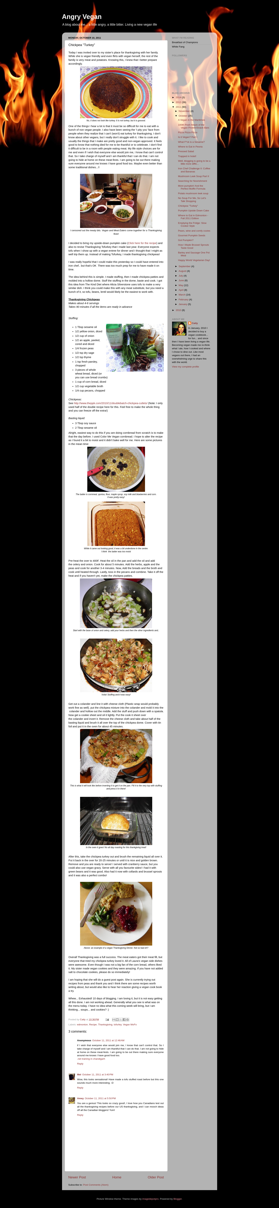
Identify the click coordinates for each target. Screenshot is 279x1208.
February (184, 299)
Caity (195, 323)
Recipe (93, 1024)
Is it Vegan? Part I (187, 137)
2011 (179, 107)
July (181, 275)
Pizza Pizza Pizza (187, 132)
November (185, 111)
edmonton (82, 1024)
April (181, 290)
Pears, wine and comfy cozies (194, 230)
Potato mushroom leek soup (193, 193)
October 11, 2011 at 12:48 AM (108, 1040)
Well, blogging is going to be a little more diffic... (194, 162)
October (183, 115)
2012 (179, 102)
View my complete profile (185, 366)
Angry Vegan (82, 16)
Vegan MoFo (130, 1024)
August (183, 271)
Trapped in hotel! (187, 156)
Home (116, 1177)
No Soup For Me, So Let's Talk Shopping (192, 199)
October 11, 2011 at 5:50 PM (100, 1098)
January (183, 304)
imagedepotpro (150, 1199)
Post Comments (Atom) (95, 1184)
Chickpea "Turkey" (188, 205)
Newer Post (77, 1177)
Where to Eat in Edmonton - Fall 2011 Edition (193, 217)
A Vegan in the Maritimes (191, 120)
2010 (179, 310)
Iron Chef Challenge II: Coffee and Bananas (194, 170)
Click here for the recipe (142, 243)
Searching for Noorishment (192, 181)
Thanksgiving (105, 1024)
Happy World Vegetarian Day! (194, 260)
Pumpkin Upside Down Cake (193, 210)
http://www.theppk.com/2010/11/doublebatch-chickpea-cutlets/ (111, 403)
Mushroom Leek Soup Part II (193, 176)
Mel (79, 1074)
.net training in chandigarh (91, 1058)
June (182, 280)
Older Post (156, 1177)
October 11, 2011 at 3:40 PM (97, 1074)
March (182, 294)
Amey (80, 1098)
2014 (179, 97)
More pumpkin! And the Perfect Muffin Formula (191, 187)
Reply (80, 1063)
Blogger (177, 1199)
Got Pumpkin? (186, 240)
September (185, 266)
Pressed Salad (186, 151)
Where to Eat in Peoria (190, 146)
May (181, 285)
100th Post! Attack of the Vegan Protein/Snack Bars (193, 126)
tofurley (118, 1024)
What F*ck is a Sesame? (191, 142)
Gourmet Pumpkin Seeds (191, 235)
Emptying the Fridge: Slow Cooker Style (192, 224)
